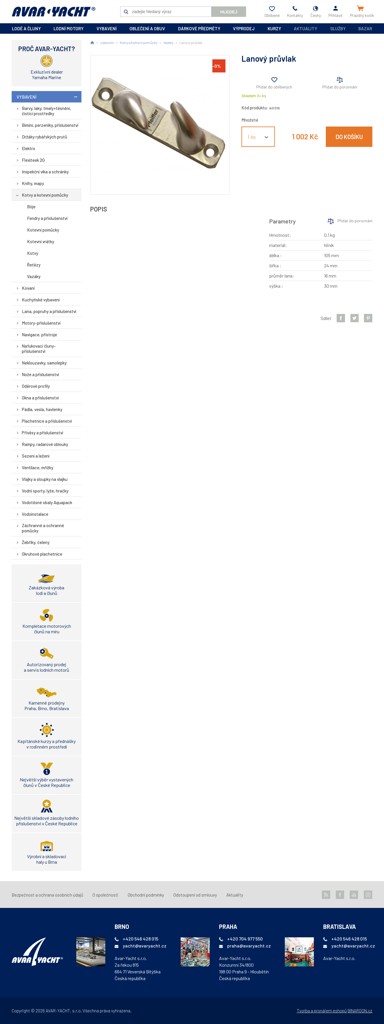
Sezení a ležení (35, 455)
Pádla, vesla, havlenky (42, 409)
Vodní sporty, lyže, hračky (45, 490)
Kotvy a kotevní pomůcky (45, 195)
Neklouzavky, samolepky (44, 362)
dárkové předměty (199, 28)
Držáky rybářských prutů (44, 136)
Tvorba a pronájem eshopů (322, 1010)
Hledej (228, 11)
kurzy (274, 28)
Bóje (31, 206)
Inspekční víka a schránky (45, 171)
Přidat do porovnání (339, 86)
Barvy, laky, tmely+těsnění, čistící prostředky (46, 111)
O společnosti (105, 894)
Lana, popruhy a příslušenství (49, 311)
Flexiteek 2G (33, 160)
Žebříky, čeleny (35, 542)
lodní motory (68, 28)
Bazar (365, 28)
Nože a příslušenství (40, 374)
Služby (338, 28)
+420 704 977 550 (245, 938)
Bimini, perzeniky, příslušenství (50, 125)
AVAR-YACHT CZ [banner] (53, 12)
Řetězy (33, 264)
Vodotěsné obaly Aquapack (47, 502)
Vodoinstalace (35, 514)
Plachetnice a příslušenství (47, 421)
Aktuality (305, 28)
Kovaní (28, 288)
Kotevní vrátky (40, 241)
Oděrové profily (36, 386)
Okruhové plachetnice (42, 554)
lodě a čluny (26, 28)
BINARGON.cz (360, 1010)
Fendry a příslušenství (47, 218)
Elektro (28, 148)
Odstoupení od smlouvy (195, 894)
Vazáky (33, 276)
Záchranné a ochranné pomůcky (43, 528)
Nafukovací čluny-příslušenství (39, 348)
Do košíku (349, 136)
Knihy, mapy (33, 183)
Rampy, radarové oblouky (45, 444)
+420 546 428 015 (140, 938)
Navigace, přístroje (39, 334)
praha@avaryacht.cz (249, 945)
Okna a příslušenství (40, 397)
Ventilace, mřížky (37, 467)
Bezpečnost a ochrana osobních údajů (47, 894)
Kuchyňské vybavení (41, 299)
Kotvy (32, 253)
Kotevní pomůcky (43, 229)
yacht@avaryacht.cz (144, 945)
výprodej (244, 28)
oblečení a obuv (147, 28)
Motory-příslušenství (41, 323)
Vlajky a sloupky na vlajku (44, 479)
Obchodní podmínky (146, 894)
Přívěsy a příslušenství (42, 432)
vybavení (107, 28)
